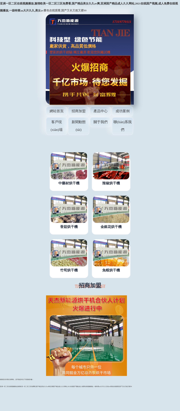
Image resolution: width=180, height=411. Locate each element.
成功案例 (123, 111)
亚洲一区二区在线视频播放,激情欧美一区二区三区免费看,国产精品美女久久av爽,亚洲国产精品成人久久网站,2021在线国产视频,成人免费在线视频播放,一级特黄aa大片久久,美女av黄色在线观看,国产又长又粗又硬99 (66, 386)
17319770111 (121, 21)
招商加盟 (79, 111)
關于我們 (101, 122)
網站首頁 (57, 111)
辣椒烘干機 (111, 183)
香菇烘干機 (69, 227)
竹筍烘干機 (69, 270)
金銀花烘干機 (111, 227)
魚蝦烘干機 (111, 270)
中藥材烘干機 (68, 183)
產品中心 (101, 111)
